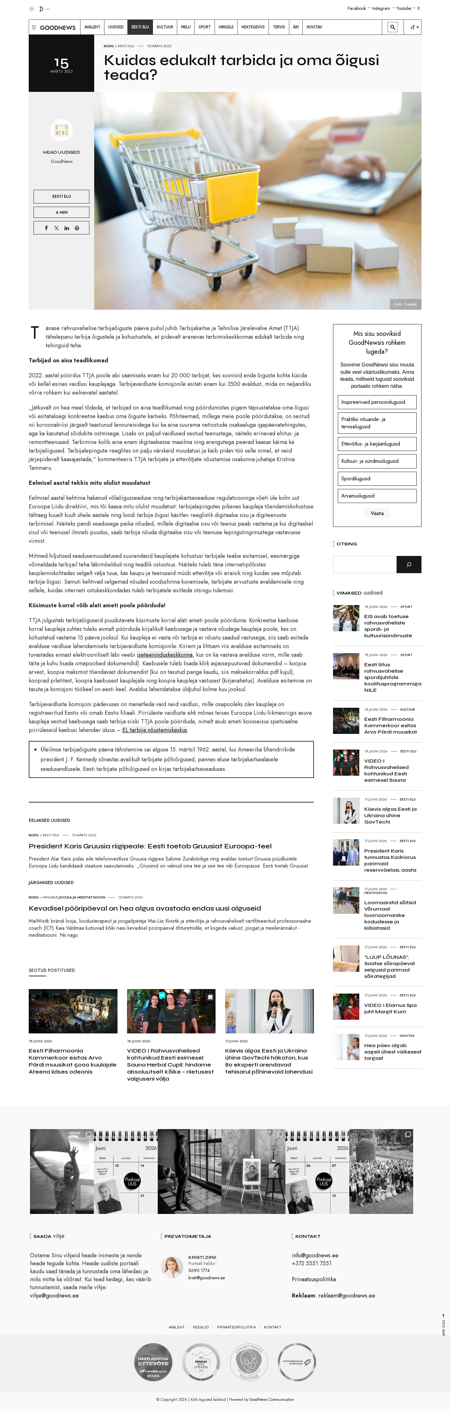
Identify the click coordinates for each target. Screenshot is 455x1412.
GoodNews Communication (271, 1399)
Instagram (381, 8)
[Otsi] (409, 564)
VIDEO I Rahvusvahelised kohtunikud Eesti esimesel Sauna (386, 770)
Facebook (357, 8)
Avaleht (177, 1327)
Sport (406, 606)
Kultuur (407, 709)
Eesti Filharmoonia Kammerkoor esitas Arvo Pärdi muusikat (390, 725)
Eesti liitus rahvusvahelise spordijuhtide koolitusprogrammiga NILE (392, 677)
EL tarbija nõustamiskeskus (154, 730)
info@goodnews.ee (315, 1255)
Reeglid (201, 1327)
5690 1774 (199, 1270)
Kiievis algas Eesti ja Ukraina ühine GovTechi (390, 815)
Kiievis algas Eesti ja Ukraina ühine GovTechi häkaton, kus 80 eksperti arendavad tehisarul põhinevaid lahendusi (269, 1061)
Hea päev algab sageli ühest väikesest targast (392, 1051)
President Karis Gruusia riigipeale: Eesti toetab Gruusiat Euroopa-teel (150, 846)
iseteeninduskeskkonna (165, 655)
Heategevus (375, 892)
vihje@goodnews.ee (54, 1295)
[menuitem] (92, 27)
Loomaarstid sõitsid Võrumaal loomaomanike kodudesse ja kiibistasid (390, 915)
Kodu (109, 45)
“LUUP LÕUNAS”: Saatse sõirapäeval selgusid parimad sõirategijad (389, 966)
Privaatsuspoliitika (314, 1279)
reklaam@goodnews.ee (346, 1295)
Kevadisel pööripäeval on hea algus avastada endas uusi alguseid (145, 908)
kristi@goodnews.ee (206, 1277)
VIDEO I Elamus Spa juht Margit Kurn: (390, 1008)
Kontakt (272, 1327)
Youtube (404, 8)
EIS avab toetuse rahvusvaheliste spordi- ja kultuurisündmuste (388, 626)
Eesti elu (126, 45)
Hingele (50, 897)
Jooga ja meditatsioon (82, 897)
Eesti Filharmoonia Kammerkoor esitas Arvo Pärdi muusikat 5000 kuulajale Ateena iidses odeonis (73, 1061)
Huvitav (407, 1035)
